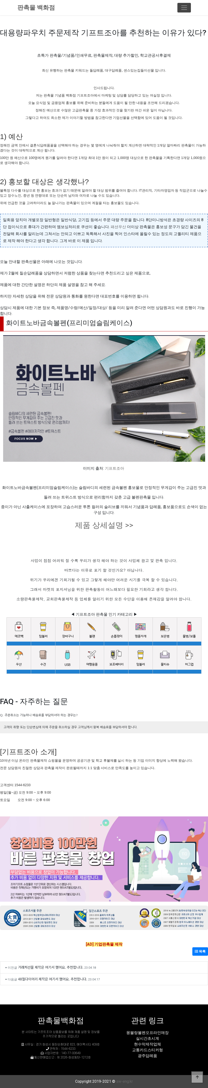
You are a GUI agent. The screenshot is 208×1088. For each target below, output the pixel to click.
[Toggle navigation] (184, 7)
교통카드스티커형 (147, 1050)
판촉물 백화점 (36, 7)
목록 (200, 951)
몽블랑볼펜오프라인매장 (147, 1032)
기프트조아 (114, 468)
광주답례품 (147, 1055)
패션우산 (118, 227)
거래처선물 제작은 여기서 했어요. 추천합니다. (50, 967)
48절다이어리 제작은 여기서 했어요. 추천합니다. (52, 978)
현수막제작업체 (147, 1044)
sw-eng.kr (124, 1081)
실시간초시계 (147, 1038)
